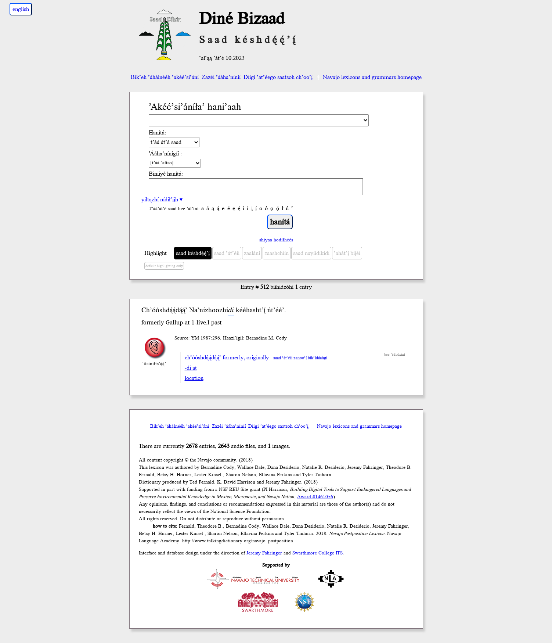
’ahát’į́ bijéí (347, 253)
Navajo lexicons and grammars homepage (368, 77)
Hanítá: (157, 132)
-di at (191, 367)
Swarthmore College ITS (317, 553)
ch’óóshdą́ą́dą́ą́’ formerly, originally (227, 357)
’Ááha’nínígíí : (165, 153)
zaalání (252, 253)
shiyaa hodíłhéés (276, 240)
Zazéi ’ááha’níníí (221, 77)
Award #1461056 (315, 496)
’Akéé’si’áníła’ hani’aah (195, 107)
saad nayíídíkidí (311, 253)
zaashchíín (276, 253)
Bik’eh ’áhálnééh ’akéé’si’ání (165, 77)
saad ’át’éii (226, 253)
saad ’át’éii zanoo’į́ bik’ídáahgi (300, 358)
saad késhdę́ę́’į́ (193, 253)
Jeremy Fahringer (264, 553)
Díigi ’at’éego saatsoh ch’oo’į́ (278, 77)
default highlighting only (164, 266)
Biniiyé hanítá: (166, 173)
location (194, 378)
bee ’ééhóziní (394, 354)
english (20, 9)
